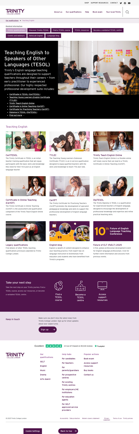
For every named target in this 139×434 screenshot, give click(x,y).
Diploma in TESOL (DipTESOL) (23, 112)
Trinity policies (128, 418)
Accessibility (64, 418)
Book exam (89, 359)
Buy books (88, 370)
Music (42, 370)
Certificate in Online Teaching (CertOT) (26, 106)
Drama (43, 375)
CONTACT (114, 3)
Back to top (66, 431)
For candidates (68, 359)
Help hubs (66, 354)
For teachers (67, 363)
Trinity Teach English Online (21, 103)
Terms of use (117, 418)
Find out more (15, 115)
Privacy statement (106, 419)
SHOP (87, 3)
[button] (16, 30)
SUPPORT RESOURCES (99, 3)
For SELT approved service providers (70, 407)
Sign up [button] (44, 329)
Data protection (75, 418)
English (43, 366)
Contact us (89, 375)
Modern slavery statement (90, 418)
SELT (42, 362)
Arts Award (45, 379)
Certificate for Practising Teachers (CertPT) (29, 109)
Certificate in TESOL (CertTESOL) (24, 94)
